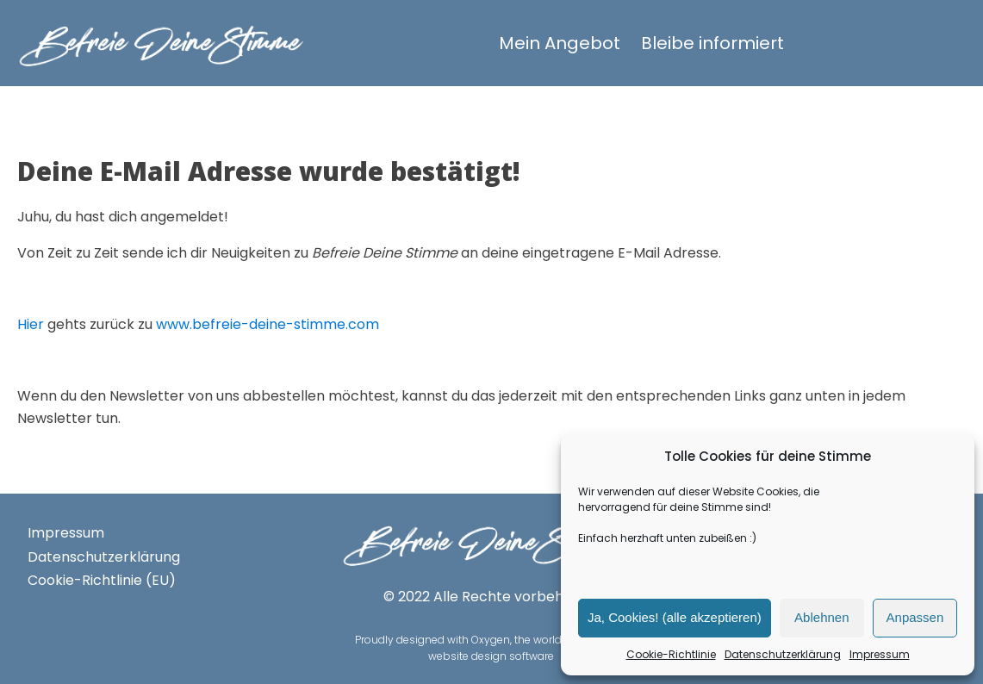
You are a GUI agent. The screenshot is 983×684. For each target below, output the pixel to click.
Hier (30, 324)
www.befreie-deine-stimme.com (267, 324)
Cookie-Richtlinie (671, 654)
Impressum (879, 654)
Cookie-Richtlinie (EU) (102, 580)
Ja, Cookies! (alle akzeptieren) (675, 617)
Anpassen (915, 617)
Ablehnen (821, 617)
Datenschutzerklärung (783, 654)
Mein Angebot (559, 43)
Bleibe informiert (712, 43)
